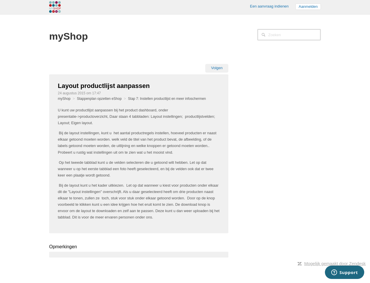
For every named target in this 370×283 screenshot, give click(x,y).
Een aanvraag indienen (269, 6)
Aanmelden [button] (308, 6)
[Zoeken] (289, 35)
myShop (64, 99)
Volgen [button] (217, 68)
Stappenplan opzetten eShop (99, 99)
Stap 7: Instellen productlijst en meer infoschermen (167, 99)
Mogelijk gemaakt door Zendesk (335, 263)
